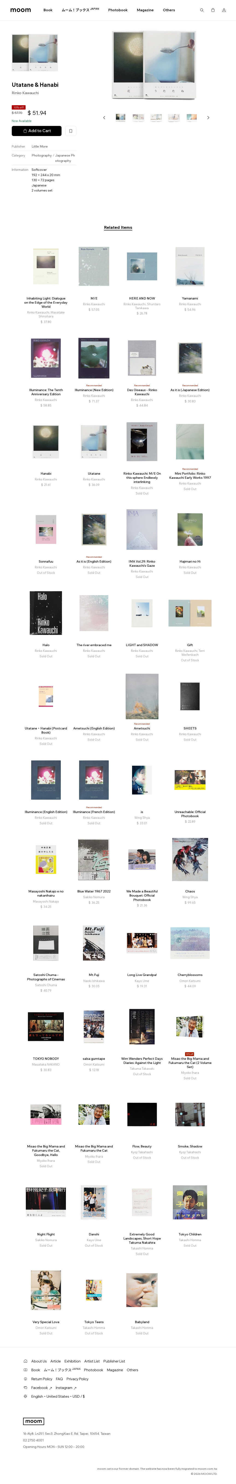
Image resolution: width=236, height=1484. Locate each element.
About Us (39, 1361)
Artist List (92, 1361)
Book (48, 10)
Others (169, 10)
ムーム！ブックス (80, 10)
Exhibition (73, 1361)
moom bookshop (20, 10)
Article (55, 1361)
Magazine (145, 10)
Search (201, 10)
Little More (40, 146)
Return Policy (41, 1379)
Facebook (41, 1387)
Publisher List (114, 1361)
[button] (104, 118)
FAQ (59, 1379)
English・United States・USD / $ (58, 1396)
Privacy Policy (77, 1379)
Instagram (66, 1387)
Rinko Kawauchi (25, 92)
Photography (42, 155)
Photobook (118, 10)
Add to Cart (36, 131)
